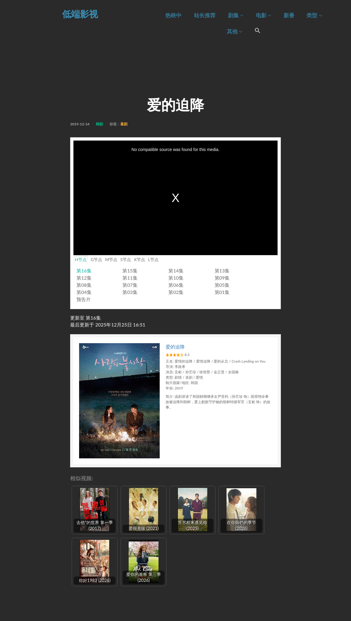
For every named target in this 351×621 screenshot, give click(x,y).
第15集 (130, 270)
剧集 (235, 15)
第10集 (176, 278)
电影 (263, 15)
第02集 (176, 292)
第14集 (176, 270)
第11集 (130, 278)
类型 (314, 15)
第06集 (176, 285)
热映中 (173, 15)
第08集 (84, 285)
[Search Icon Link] (257, 31)
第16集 (84, 270)
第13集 (222, 270)
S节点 (125, 259)
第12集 (84, 278)
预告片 (83, 299)
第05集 (222, 285)
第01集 (222, 292)
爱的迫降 (175, 346)
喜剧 (123, 124)
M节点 (111, 259)
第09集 (222, 278)
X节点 (139, 259)
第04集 (84, 292)
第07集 (130, 285)
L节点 (153, 259)
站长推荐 (204, 15)
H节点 (81, 259)
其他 (234, 31)
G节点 (96, 259)
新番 (289, 15)
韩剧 (99, 124)
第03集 (130, 292)
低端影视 (80, 13)
